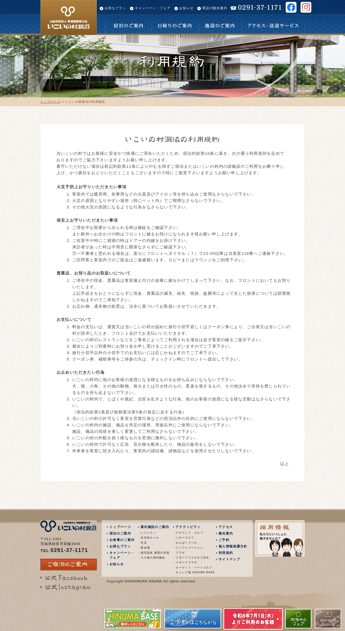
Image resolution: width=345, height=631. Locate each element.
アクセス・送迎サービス (273, 24)
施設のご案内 (220, 24)
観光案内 (226, 533)
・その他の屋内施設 (151, 557)
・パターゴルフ (183, 537)
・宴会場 (144, 547)
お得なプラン (115, 8)
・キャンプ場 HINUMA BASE (189, 572)
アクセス (226, 527)
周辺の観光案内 (214, 8)
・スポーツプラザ (185, 562)
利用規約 (226, 553)
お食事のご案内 (121, 540)
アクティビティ (188, 527)
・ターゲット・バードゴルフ (189, 567)
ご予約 (224, 540)
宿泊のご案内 (128, 24)
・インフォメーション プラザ (188, 550)
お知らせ (186, 8)
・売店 (142, 542)
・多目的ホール (148, 537)
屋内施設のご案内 (154, 527)
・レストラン (147, 532)
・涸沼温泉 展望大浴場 (153, 552)
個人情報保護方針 (233, 546)
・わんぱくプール (185, 542)
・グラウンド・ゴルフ (188, 532)
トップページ (50, 101)
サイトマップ (229, 559)
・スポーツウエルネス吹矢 (189, 557)
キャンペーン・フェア (153, 8)
